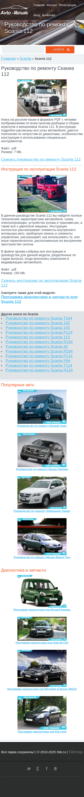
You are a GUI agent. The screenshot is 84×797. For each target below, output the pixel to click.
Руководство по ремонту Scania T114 (38, 365)
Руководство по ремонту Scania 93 (36, 346)
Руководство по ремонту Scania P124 (38, 332)
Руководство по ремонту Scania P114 (38, 356)
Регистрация (67, 5)
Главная (39, 5)
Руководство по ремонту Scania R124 (39, 370)
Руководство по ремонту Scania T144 (38, 318)
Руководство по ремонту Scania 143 (37, 327)
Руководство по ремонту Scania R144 (39, 342)
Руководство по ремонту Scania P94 (37, 360)
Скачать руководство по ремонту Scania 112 (41, 159)
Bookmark (48, 15)
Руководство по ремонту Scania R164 (39, 351)
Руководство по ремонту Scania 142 (37, 323)
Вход (37, 15)
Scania (25, 58)
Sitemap (76, 752)
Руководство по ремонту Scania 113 (37, 337)
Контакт (52, 5)
